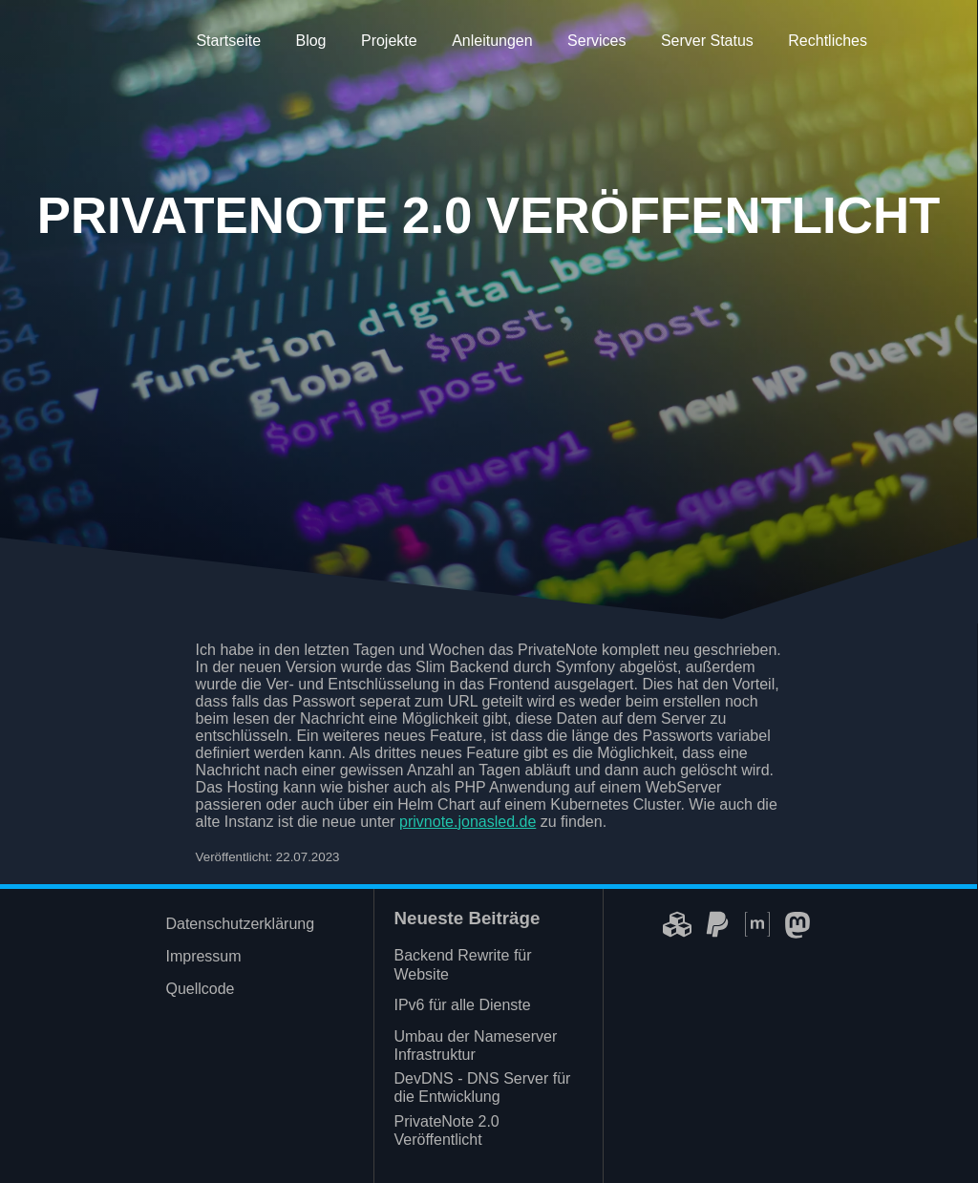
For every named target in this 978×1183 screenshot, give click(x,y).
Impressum (203, 956)
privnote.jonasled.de (467, 821)
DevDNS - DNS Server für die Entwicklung (481, 1087)
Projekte (389, 40)
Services (596, 40)
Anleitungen (492, 40)
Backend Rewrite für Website (462, 964)
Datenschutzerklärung (239, 924)
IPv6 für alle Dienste (461, 1005)
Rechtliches (827, 40)
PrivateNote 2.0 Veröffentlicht (446, 1130)
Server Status (707, 40)
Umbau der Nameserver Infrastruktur (475, 1045)
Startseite (228, 40)
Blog (310, 40)
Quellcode (199, 989)
